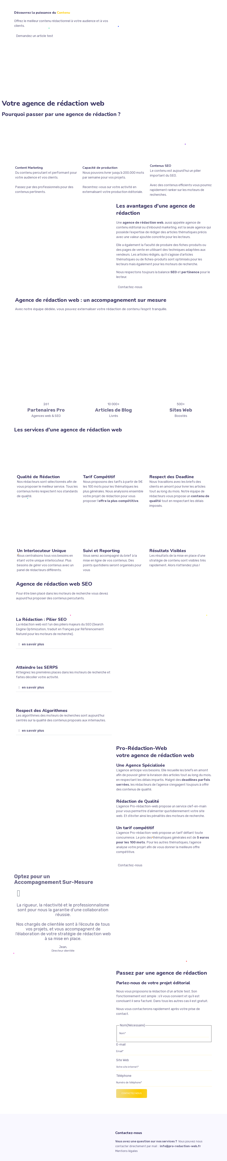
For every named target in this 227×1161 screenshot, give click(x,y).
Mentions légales (126, 1151)
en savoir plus (33, 644)
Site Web (122, 1060)
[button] (64, 644)
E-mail (121, 1044)
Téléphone (123, 1076)
